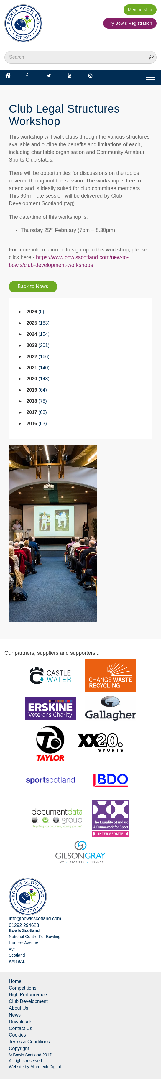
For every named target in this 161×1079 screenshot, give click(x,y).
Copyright (19, 1048)
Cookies (17, 1034)
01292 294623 (24, 925)
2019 (37, 389)
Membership (140, 9)
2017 (37, 412)
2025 (38, 322)
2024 (38, 334)
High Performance (28, 994)
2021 (38, 367)
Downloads (20, 1021)
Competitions (22, 988)
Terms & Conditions (29, 1041)
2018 (37, 401)
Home (15, 981)
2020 (38, 378)
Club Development (28, 1001)
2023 (38, 345)
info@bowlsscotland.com (35, 918)
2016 (37, 423)
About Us (18, 1008)
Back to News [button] (33, 286)
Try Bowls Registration (130, 23)
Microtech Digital (45, 1066)
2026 (35, 311)
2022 (38, 356)
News (15, 1014)
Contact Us (20, 1028)
